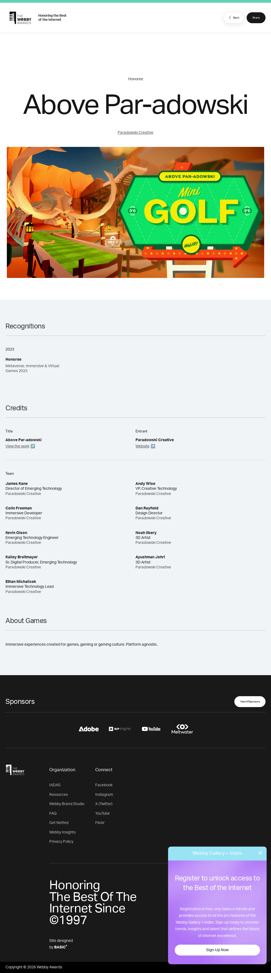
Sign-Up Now (217, 950)
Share (256, 17)
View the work (17, 446)
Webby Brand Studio (66, 804)
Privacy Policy (61, 842)
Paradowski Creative (135, 133)
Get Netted (58, 823)
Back (233, 17)
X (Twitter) (104, 804)
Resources (58, 795)
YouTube (102, 813)
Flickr (100, 823)
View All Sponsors (250, 701)
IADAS (54, 785)
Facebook (104, 785)
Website (142, 446)
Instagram (104, 795)
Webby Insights (62, 832)
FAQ (53, 813)
